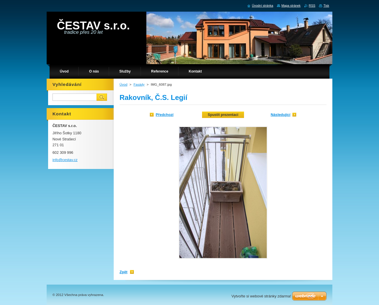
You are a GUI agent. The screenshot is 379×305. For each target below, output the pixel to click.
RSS (312, 5)
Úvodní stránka (262, 5)
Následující (280, 114)
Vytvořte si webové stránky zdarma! (261, 296)
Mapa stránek (291, 5)
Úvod (123, 84)
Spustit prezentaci (223, 115)
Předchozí (164, 114)
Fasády (139, 84)
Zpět (123, 272)
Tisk (326, 5)
